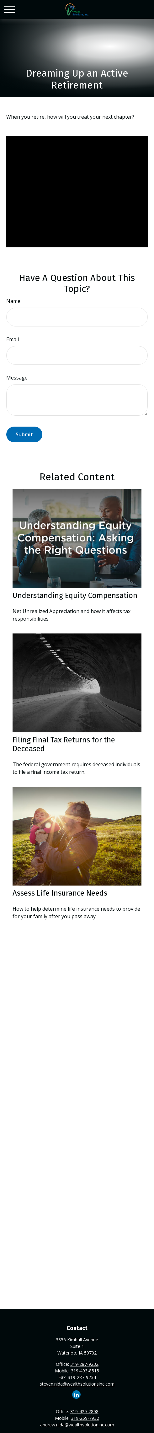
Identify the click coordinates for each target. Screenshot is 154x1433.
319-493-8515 (85, 1371)
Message (17, 377)
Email (12, 339)
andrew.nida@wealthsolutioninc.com (77, 1425)
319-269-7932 (85, 1418)
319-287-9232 (84, 1364)
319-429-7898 (84, 1411)
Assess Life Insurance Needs (60, 893)
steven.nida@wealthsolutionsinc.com (77, 1384)
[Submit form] (24, 434)
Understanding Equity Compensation (75, 595)
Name (13, 301)
